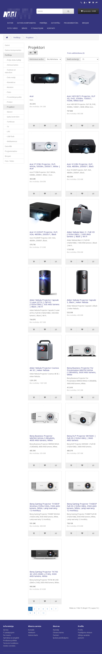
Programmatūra (71, 23)
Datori (10, 23)
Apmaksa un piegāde (11, 638)
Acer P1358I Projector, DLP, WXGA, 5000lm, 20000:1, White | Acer (45, 166)
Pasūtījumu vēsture (85, 632)
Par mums (7, 635)
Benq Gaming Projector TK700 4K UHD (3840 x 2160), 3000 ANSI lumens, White (44, 573)
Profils (80, 630)
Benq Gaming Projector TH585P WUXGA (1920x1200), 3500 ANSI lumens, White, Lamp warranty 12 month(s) (45, 507)
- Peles (8, 92)
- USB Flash (9, 136)
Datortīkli (55, 23)
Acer (32, 96)
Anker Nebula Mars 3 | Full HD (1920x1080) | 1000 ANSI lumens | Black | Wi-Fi (81, 234)
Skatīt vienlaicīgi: (73, 59)
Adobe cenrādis (9, 646)
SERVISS (24, 28)
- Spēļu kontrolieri (12, 117)
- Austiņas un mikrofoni (10, 71)
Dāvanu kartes (58, 632)
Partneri (56, 635)
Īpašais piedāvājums (60, 638)
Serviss (5, 630)
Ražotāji (56, 630)
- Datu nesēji (10, 77)
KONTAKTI (51, 28)
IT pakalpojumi (8, 632)
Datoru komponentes (26, 23)
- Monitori (9, 87)
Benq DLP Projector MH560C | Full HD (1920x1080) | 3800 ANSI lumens (81, 438)
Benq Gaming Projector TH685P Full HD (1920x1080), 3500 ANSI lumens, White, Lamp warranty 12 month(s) (82, 507)
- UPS (7, 131)
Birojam (85, 23)
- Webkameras (11, 141)
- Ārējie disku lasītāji (13, 60)
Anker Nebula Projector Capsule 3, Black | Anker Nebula (81, 301)
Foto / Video (12, 28)
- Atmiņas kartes (11, 65)
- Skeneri (8, 112)
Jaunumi (81, 638)
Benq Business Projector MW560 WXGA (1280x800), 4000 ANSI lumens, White (42, 438)
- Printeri (8, 102)
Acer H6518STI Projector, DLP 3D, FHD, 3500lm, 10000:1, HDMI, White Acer (81, 98)
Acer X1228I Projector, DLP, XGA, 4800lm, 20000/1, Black (80, 165)
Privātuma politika (10, 640)
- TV (7, 127)
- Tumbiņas (9, 122)
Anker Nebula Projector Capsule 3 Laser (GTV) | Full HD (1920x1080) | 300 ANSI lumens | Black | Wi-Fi (44, 303)
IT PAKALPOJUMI (37, 28)
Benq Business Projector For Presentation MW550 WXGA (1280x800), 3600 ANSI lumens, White (81, 371)
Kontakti (31, 630)
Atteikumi (31, 632)
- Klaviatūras (10, 82)
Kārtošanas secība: (37, 59)
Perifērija (43, 23)
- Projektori (9, 107)
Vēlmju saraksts (84, 635)
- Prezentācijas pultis (13, 97)
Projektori (29, 37)
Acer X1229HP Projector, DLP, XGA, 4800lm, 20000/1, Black (44, 233)
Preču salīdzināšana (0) (75, 53)
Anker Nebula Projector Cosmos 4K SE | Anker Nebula (44, 369)
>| (43, 613)
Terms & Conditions (10, 643)
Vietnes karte (33, 635)
